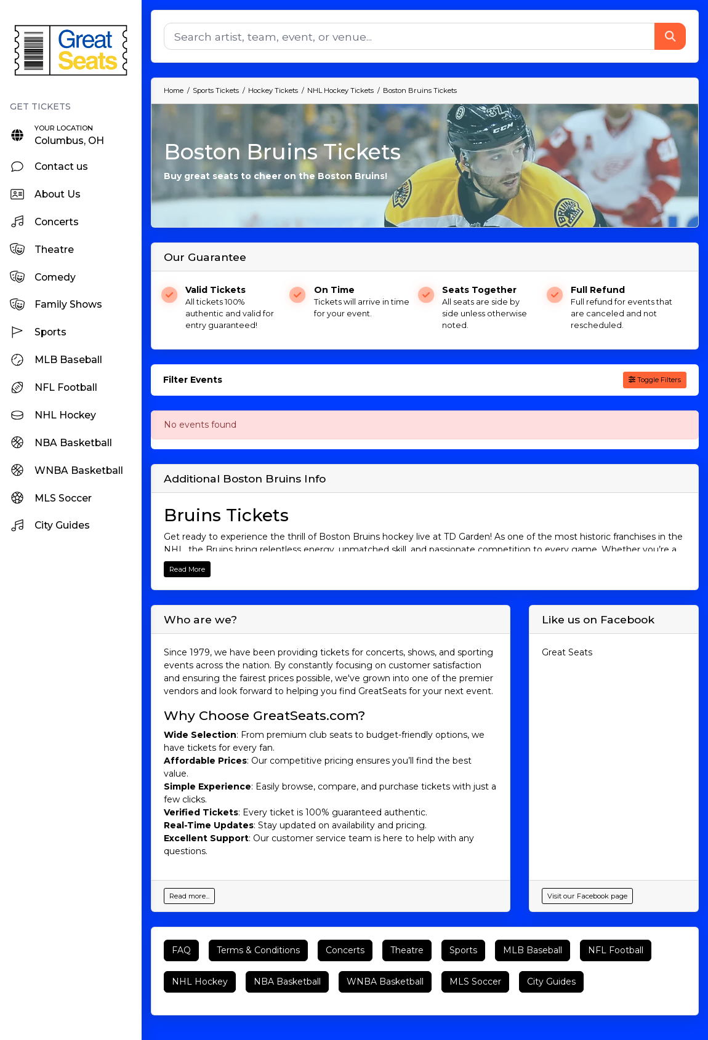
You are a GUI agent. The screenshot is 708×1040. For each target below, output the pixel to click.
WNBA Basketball (385, 981)
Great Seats (567, 652)
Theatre (407, 950)
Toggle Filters (655, 379)
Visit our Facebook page (587, 896)
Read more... (189, 896)
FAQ (181, 950)
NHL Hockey (200, 981)
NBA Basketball (287, 981)
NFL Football (615, 950)
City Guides (551, 981)
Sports (463, 950)
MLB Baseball (532, 950)
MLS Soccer (475, 981)
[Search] (409, 36)
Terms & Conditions (258, 950)
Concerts (345, 950)
